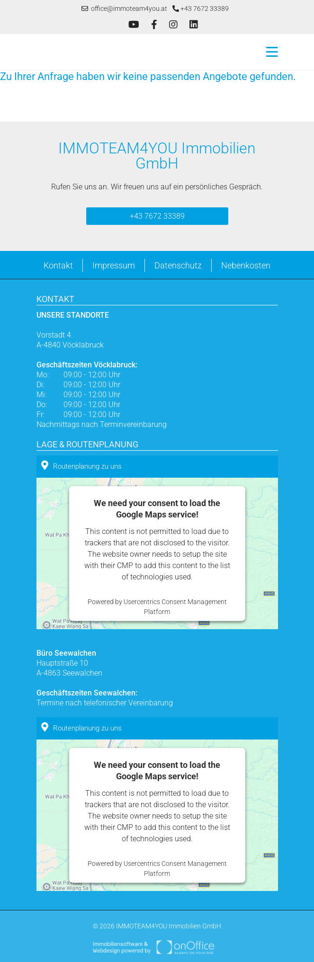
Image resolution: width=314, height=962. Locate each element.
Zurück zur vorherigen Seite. (46, 101)
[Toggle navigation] (269, 52)
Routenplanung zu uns (81, 466)
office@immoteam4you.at (124, 8)
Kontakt (58, 265)
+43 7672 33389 (200, 8)
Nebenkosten (245, 265)
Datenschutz (178, 265)
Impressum (113, 265)
